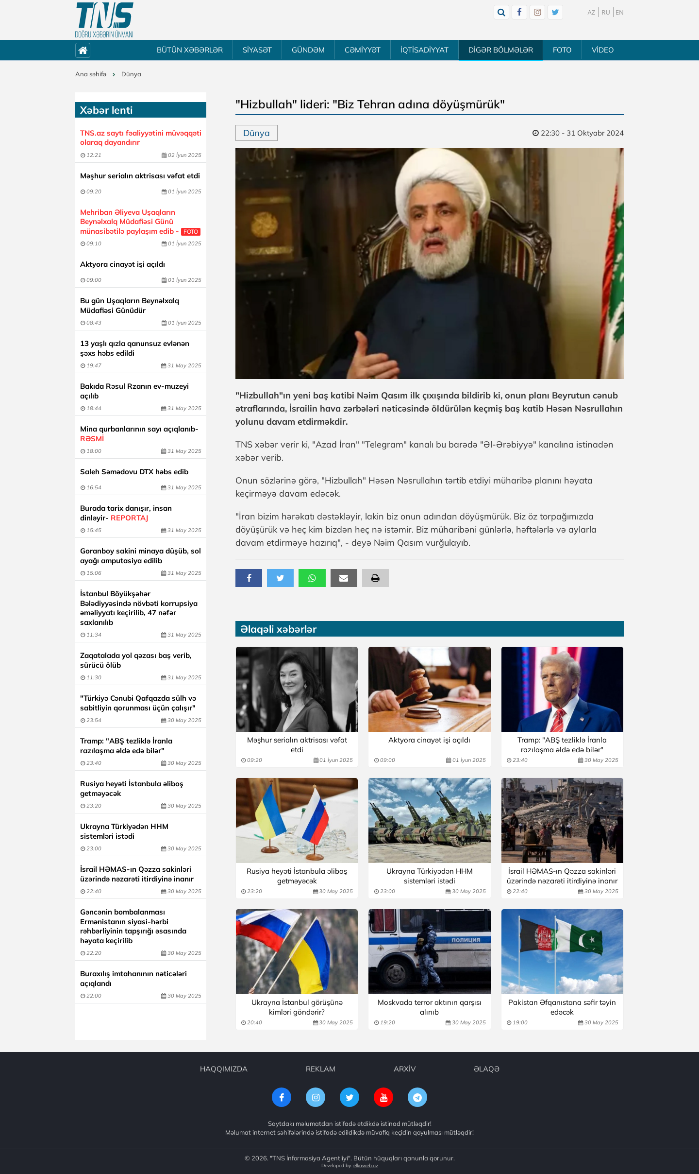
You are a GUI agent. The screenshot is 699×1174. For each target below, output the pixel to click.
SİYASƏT (257, 49)
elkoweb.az (365, 1165)
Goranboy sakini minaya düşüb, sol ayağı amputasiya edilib (140, 555)
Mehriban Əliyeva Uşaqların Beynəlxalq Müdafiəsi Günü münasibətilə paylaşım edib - (140, 221)
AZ (592, 12)
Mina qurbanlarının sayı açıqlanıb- (139, 433)
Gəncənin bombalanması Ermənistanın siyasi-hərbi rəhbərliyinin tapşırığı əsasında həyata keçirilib (133, 926)
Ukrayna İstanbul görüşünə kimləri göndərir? (297, 1007)
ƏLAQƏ (486, 1068)
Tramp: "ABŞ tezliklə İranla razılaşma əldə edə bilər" (126, 745)
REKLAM (320, 1068)
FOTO (562, 49)
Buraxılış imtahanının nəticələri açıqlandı (133, 978)
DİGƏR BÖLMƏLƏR (500, 49)
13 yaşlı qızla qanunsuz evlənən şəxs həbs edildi (134, 348)
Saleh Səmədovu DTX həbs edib (134, 471)
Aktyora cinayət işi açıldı (122, 264)
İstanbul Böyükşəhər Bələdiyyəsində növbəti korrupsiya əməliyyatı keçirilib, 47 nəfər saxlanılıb (139, 608)
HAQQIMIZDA (224, 1068)
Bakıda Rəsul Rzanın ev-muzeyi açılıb (134, 390)
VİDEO (603, 49)
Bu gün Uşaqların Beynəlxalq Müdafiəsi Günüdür (129, 305)
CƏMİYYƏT (363, 49)
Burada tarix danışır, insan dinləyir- (126, 512)
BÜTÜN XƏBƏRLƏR (190, 49)
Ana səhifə (90, 74)
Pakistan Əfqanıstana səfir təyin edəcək (562, 1007)
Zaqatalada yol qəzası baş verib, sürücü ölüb (136, 660)
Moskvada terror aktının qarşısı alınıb (430, 1007)
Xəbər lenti (106, 110)
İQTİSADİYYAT (424, 49)
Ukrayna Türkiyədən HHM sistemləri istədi (124, 831)
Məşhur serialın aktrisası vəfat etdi (140, 175)
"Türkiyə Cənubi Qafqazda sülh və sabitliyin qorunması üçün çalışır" (138, 702)
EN (620, 12)
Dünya (131, 74)
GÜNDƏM (308, 49)
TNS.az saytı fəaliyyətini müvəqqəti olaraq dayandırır (140, 137)
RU (605, 12)
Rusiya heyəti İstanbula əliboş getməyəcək (131, 788)
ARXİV (405, 1068)
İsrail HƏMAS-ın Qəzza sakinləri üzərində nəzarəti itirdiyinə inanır (137, 873)
